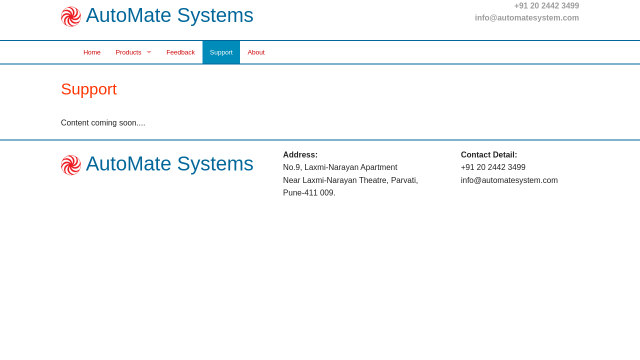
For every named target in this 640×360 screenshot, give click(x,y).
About (256, 52)
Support (221, 52)
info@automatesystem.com (527, 18)
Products (128, 52)
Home (92, 52)
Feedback (180, 52)
